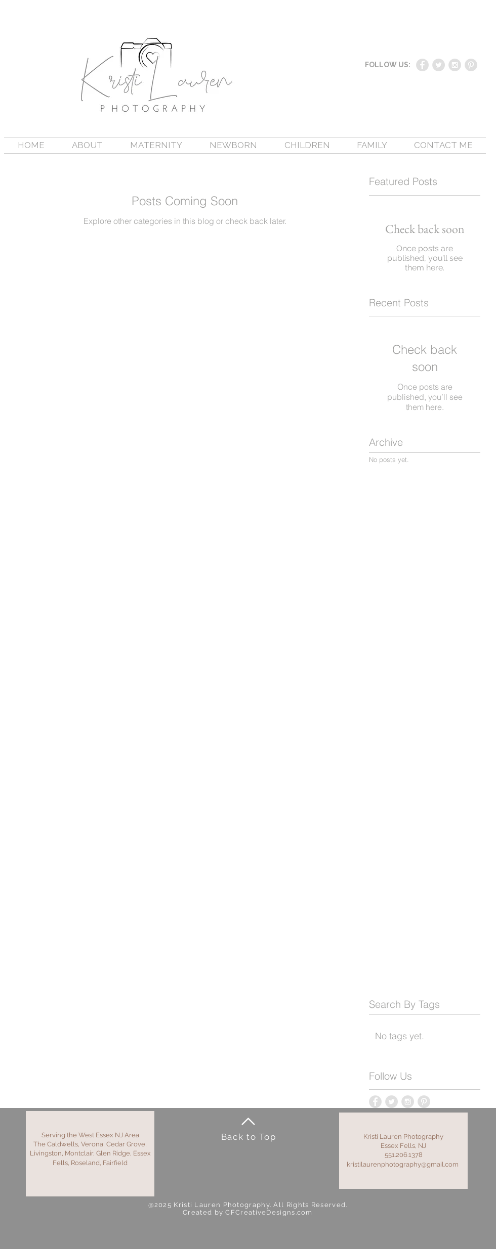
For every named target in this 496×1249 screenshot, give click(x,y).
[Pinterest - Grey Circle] (471, 65)
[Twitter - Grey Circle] (438, 65)
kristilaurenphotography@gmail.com (403, 1164)
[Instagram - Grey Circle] (454, 65)
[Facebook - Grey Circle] (422, 65)
